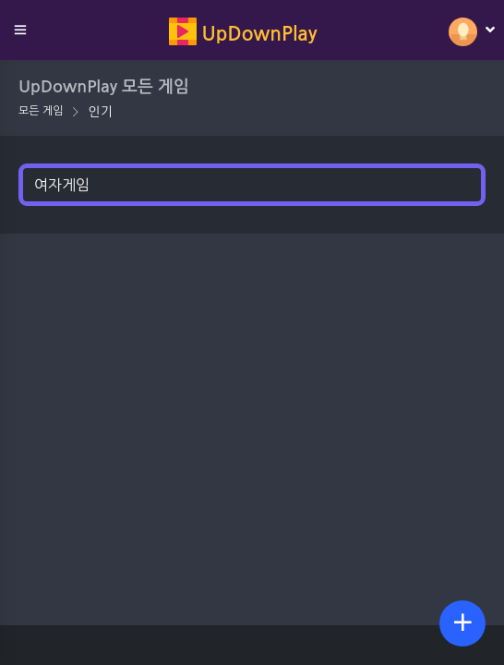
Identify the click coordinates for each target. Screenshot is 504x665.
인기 (100, 111)
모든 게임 (40, 110)
